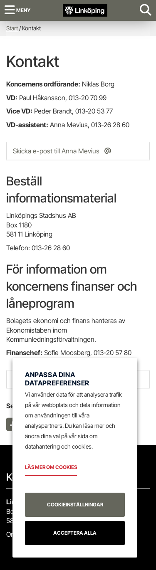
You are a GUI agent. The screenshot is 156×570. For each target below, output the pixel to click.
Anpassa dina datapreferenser (57, 378)
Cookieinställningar (75, 504)
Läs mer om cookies (51, 467)
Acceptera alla (75, 533)
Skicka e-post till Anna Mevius (56, 151)
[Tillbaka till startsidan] (85, 9)
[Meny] (17, 10)
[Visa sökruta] (145, 10)
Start (12, 28)
